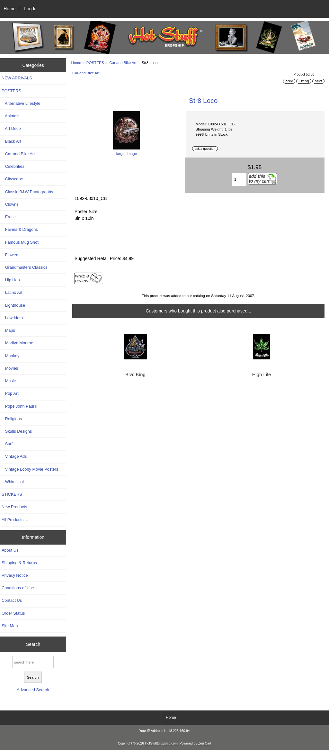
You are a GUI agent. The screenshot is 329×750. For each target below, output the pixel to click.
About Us (10, 550)
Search (33, 644)
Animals (10, 115)
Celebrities (13, 166)
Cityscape (12, 178)
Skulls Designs (17, 431)
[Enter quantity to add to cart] (239, 179)
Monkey (10, 355)
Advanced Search (33, 689)
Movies (10, 368)
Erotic (8, 216)
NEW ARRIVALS (17, 78)
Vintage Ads (14, 456)
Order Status (13, 613)
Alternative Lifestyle (21, 103)
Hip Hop (11, 279)
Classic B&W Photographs (27, 191)
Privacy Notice (15, 575)
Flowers (10, 254)
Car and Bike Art (122, 62)
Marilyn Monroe (17, 342)
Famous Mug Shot (20, 242)
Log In (30, 8)
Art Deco (11, 128)
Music (9, 380)
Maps (8, 330)
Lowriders (12, 317)
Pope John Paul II (19, 406)
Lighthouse (13, 305)
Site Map (10, 625)
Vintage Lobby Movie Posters (30, 469)
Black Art (11, 141)
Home (9, 8)
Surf (7, 443)
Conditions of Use (18, 587)
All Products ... (15, 519)
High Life (261, 374)
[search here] (33, 662)
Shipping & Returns (19, 562)
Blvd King (135, 374)
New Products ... (17, 506)
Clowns (10, 204)
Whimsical (13, 481)
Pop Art (10, 393)
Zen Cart (204, 743)
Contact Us (12, 600)
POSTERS (95, 62)
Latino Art (12, 292)
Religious (12, 418)
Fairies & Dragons (20, 229)
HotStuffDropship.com (161, 743)
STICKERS (12, 494)
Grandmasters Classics (24, 267)
